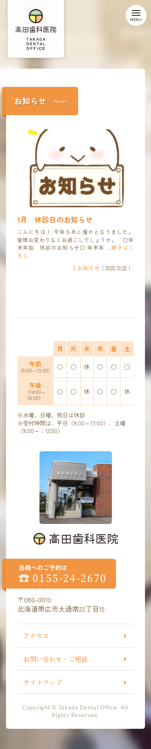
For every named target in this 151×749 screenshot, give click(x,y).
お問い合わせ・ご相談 (55, 659)
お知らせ (88, 268)
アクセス (36, 635)
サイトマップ (42, 682)
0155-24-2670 (70, 577)
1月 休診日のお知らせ (55, 219)
